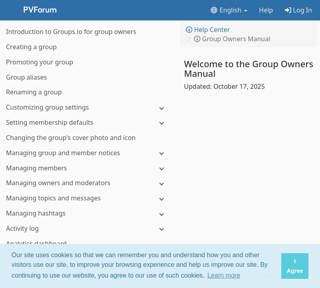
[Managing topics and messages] (88, 198)
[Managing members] (88, 168)
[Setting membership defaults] (88, 122)
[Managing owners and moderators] (88, 183)
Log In (298, 10)
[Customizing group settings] (88, 107)
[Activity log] (88, 228)
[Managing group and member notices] (88, 153)
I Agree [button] (295, 266)
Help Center (208, 29)
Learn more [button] (224, 275)
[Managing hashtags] (88, 213)
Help (266, 10)
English (228, 10)
